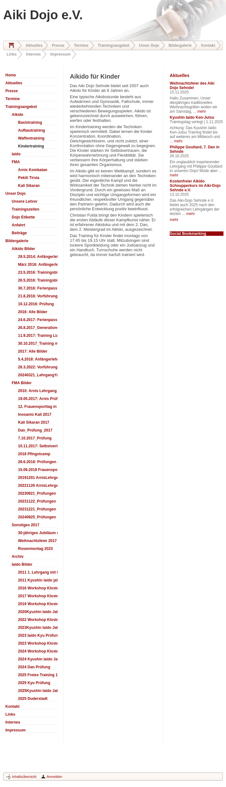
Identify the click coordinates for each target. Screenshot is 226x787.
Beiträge (19, 233)
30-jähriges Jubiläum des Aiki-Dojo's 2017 (38, 533)
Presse (58, 45)
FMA (16, 162)
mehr (201, 111)
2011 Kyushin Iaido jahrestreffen (38, 580)
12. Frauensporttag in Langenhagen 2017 (38, 406)
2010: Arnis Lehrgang (37, 391)
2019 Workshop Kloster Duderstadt (38, 604)
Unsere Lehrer (24, 201)
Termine (81, 45)
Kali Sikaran (29, 185)
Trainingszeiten (25, 209)
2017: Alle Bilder (32, 351)
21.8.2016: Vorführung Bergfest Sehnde (38, 296)
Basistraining (30, 122)
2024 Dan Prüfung (34, 667)
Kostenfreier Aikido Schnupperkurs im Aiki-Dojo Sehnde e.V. (195, 185)
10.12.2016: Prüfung (36, 304)
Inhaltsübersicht (24, 776)
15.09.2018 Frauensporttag (38, 470)
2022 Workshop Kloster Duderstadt (38, 619)
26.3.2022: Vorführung (38, 367)
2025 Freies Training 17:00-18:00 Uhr (38, 675)
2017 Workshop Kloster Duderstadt (38, 596)
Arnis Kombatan (32, 170)
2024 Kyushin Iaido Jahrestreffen (38, 659)
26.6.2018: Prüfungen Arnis (38, 462)
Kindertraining (31, 146)
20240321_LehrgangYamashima (38, 375)
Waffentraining (31, 138)
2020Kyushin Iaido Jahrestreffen (38, 612)
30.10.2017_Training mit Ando (38, 343)
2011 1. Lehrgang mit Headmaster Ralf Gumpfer (38, 572)
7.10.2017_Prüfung (35, 438)
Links (11, 54)
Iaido (16, 154)
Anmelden (54, 776)
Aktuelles (34, 45)
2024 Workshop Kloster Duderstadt (38, 651)
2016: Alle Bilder (32, 312)
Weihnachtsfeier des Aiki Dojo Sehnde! (192, 85)
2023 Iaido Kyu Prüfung (38, 635)
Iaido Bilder (22, 564)
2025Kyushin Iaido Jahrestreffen (38, 691)
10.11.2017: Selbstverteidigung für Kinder (38, 446)
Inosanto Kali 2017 (34, 414)
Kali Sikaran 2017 (33, 422)
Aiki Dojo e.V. (43, 15)
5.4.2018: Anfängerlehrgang (38, 359)
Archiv (17, 556)
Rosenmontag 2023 (35, 548)
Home (11, 45)
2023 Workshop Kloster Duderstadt (38, 643)
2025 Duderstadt (32, 698)
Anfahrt (18, 225)
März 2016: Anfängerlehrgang (38, 264)
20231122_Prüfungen (37, 501)
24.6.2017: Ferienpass (37, 320)
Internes (33, 54)
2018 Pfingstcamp (34, 454)
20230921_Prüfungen (37, 493)
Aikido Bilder (23, 249)
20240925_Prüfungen (37, 517)
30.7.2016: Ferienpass (37, 288)
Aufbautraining (31, 130)
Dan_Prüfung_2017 (35, 430)
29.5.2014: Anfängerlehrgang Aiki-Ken (38, 256)
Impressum (60, 54)
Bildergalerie (180, 45)
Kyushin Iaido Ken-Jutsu (192, 117)
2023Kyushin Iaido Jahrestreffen (38, 627)
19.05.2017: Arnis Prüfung (38, 398)
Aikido (17, 114)
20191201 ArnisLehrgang (38, 477)
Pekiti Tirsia (28, 178)
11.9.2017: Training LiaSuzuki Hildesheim (38, 335)
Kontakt (208, 45)
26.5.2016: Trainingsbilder (38, 280)
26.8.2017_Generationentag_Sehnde (38, 327)
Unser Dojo (149, 45)
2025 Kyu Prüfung (34, 683)
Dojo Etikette (23, 217)
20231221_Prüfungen (37, 509)
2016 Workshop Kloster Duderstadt (38, 588)
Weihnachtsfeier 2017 (37, 541)
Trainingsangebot (114, 45)
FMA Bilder (22, 383)
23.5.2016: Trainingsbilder (38, 272)
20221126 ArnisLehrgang (38, 485)
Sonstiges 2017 (25, 525)
